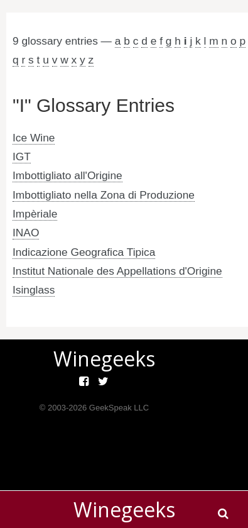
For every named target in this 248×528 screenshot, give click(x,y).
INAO (26, 232)
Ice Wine (34, 137)
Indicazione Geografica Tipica (84, 252)
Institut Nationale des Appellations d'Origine (117, 271)
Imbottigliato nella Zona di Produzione (104, 195)
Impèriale (35, 213)
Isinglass (34, 289)
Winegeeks (124, 509)
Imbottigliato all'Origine (67, 175)
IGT (22, 156)
